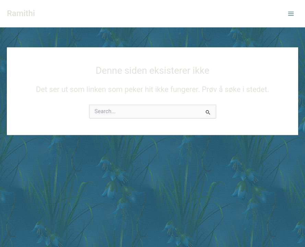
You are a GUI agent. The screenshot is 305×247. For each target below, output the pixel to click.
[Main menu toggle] (291, 14)
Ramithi (21, 13)
